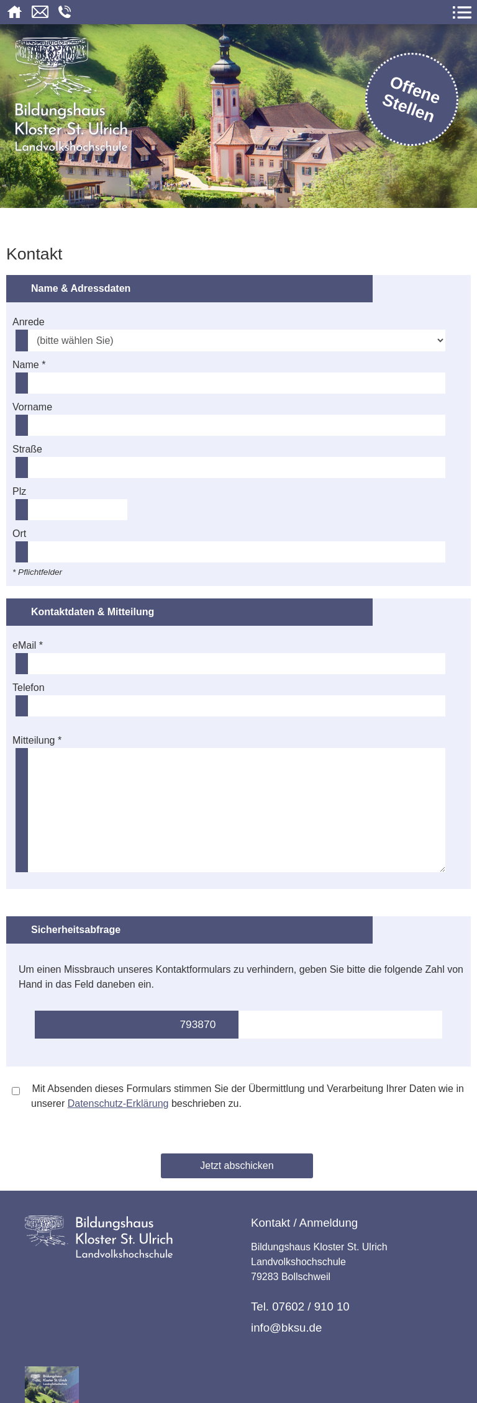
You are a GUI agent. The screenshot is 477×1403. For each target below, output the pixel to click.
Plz (19, 491)
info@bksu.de (286, 1327)
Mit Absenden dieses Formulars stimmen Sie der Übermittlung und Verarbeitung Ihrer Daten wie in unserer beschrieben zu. (238, 1096)
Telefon (28, 687)
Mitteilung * (36, 740)
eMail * (27, 645)
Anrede (28, 322)
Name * (28, 364)
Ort (19, 533)
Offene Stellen (411, 99)
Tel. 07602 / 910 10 (300, 1306)
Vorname (32, 407)
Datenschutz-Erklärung (118, 1103)
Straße (27, 449)
